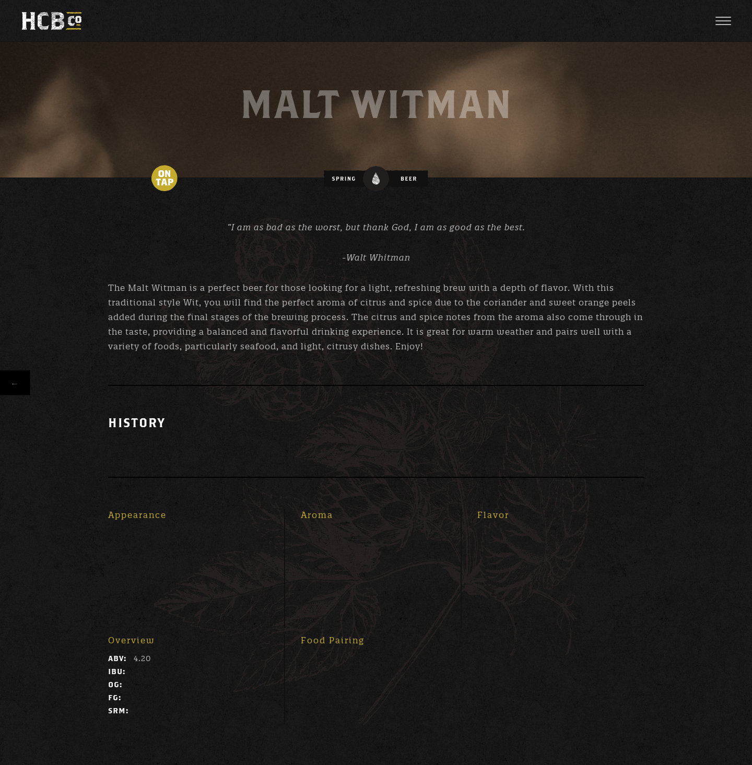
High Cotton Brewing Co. (51, 21)
